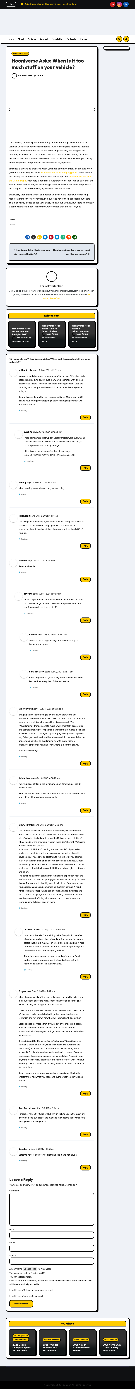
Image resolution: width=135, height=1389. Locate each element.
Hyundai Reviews (51, 1339)
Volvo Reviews (110, 1339)
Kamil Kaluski (50, 334)
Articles (32, 39)
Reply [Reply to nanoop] (85, 501)
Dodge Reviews (20, 1339)
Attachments (15, 1269)
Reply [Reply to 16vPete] (85, 579)
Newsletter (57, 39)
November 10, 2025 (20, 341)
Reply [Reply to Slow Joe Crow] (85, 694)
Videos (83, 39)
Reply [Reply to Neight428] (85, 546)
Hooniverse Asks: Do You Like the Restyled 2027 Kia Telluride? (21, 333)
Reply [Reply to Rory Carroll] (85, 1134)
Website (13, 1255)
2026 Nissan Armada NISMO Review (81, 1347)
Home (11, 39)
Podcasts (71, 39)
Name (12, 1229)
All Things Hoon (21, 1336)
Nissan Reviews (81, 1339)
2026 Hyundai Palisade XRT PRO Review (50, 1347)
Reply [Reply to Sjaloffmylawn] (85, 763)
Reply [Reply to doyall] (85, 1168)
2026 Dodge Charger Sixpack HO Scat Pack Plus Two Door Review (22, 1350)
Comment (14, 1190)
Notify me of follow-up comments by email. (33, 1290)
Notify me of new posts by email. (27, 1296)
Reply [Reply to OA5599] (85, 468)
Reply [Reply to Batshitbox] (85, 810)
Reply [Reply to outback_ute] (85, 417)
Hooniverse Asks (20, 53)
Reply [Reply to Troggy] (85, 1093)
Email (12, 1242)
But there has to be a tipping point (59, 172)
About (21, 39)
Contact (44, 39)
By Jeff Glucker (22, 76)
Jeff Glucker (54, 286)
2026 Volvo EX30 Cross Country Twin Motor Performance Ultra (112, 1350)
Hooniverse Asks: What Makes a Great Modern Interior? (51, 330)
